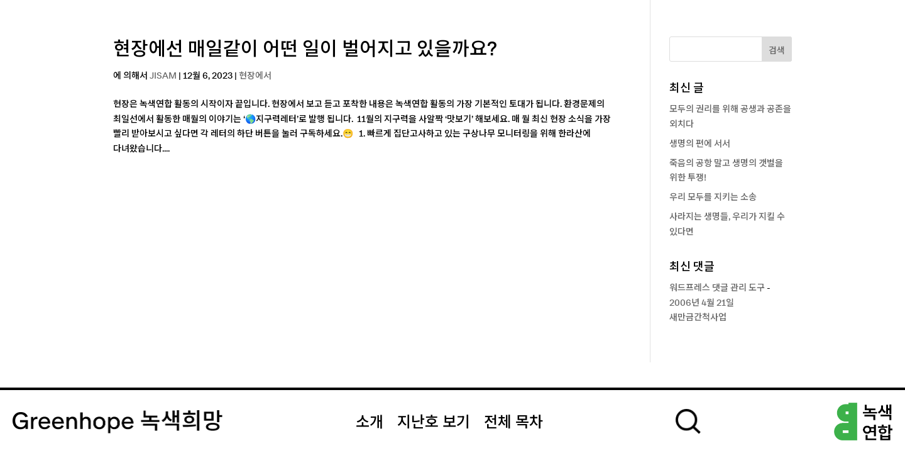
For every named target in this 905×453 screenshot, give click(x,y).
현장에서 (255, 76)
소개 (369, 422)
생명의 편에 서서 (699, 144)
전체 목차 (513, 422)
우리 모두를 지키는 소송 (713, 197)
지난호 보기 (433, 422)
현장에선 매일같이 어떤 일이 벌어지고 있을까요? (305, 49)
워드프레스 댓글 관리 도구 (717, 288)
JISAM (163, 76)
